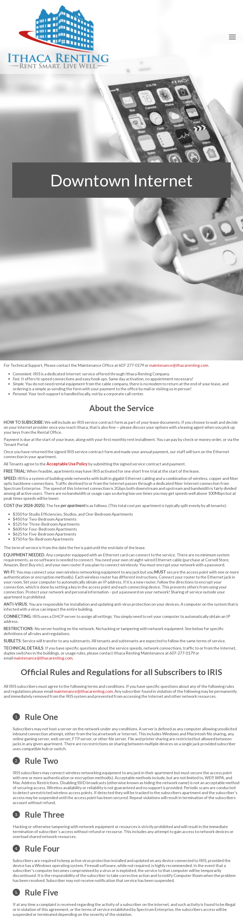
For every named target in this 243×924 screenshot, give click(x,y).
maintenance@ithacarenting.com (178, 365)
